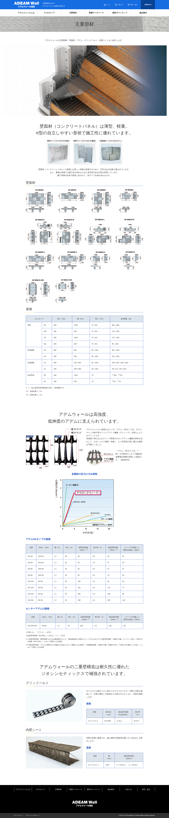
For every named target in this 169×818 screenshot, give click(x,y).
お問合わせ (147, 4)
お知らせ (120, 4)
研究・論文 (133, 4)
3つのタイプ (49, 13)
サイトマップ (18, 815)
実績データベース (96, 13)
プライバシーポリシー (32, 815)
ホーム (108, 4)
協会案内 (143, 13)
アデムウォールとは (25, 13)
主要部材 (73, 13)
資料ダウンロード (119, 13)
